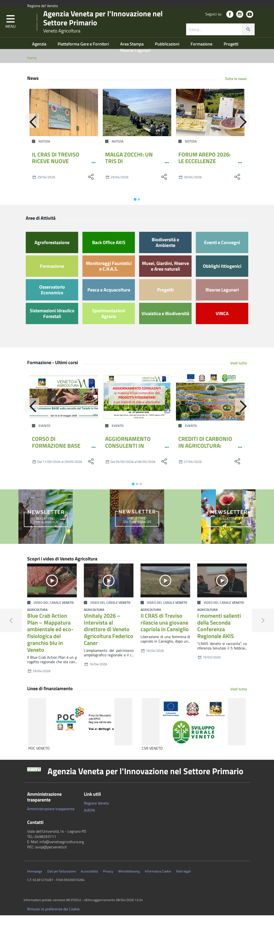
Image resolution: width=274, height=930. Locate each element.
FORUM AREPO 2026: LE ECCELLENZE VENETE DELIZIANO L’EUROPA (204, 179)
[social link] (230, 23)
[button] (10, 32)
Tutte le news (236, 93)
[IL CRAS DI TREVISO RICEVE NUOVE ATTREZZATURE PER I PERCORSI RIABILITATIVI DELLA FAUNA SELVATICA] (64, 127)
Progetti (231, 58)
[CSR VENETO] (194, 736)
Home (32, 72)
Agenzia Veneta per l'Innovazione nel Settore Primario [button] (145, 785)
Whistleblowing (129, 885)
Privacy (108, 885)
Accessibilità (89, 885)
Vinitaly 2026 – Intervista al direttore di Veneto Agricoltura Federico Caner (108, 644)
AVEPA (89, 824)
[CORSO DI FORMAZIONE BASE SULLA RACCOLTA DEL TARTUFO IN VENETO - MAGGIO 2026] (64, 411)
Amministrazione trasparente (50, 823)
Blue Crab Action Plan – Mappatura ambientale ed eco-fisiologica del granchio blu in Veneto (50, 647)
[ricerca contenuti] (214, 39)
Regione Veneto (96, 817)
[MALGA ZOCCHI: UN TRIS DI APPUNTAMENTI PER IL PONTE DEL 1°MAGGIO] (137, 127)
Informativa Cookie (158, 885)
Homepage (34, 885)
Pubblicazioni (167, 58)
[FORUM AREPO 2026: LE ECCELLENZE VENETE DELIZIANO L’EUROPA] (210, 127)
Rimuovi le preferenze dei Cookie (53, 923)
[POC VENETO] (80, 736)
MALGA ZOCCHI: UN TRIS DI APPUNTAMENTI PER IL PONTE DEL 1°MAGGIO (133, 179)
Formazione (202, 58)
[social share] (91, 191)
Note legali (183, 885)
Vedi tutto (238, 377)
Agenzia (39, 58)
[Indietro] (27, 137)
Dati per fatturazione (61, 885)
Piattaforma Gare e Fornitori (84, 58)
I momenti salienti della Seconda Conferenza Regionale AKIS (219, 640)
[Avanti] (246, 137)
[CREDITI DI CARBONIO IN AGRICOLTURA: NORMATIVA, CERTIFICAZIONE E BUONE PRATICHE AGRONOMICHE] (210, 411)
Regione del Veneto (42, 6)
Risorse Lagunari (135, 65)
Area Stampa (132, 58)
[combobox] (220, 39)
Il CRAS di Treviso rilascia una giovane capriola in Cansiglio (165, 637)
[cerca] (248, 38)
